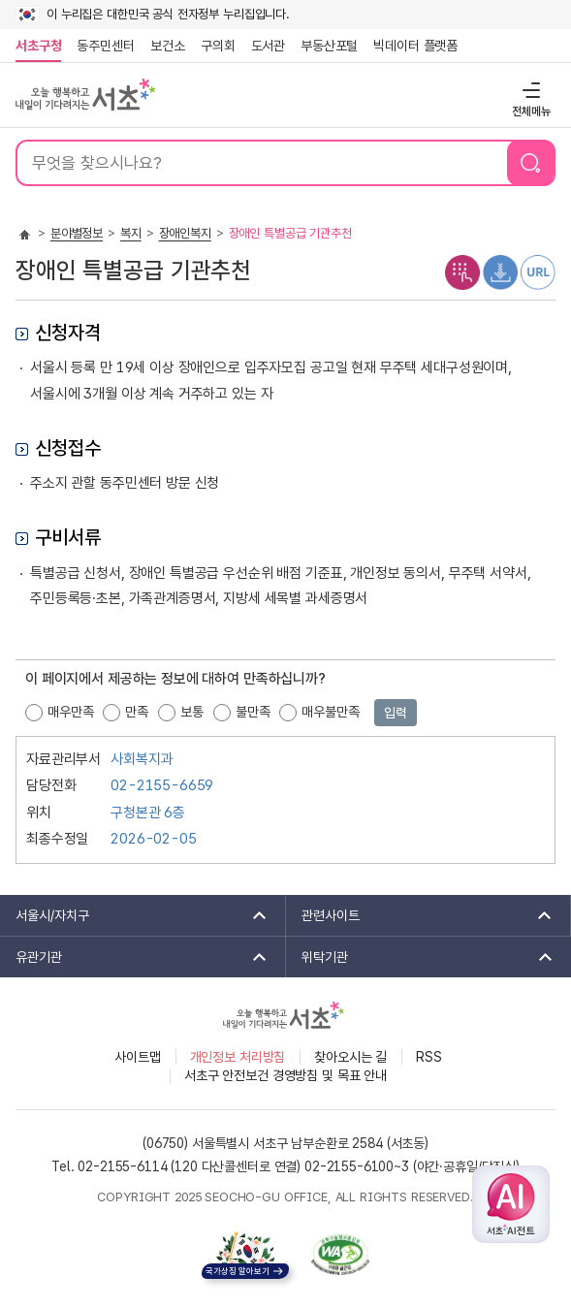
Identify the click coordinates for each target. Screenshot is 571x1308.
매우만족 (70, 711)
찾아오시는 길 (350, 1057)
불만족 (253, 711)
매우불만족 (330, 711)
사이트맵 (137, 1057)
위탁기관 (421, 957)
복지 (131, 233)
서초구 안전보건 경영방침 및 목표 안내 (285, 1075)
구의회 (218, 45)
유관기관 (135, 957)
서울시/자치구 (135, 915)
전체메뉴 (529, 90)
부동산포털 (329, 45)
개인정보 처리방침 (238, 1057)
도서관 (268, 45)
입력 (395, 712)
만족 (136, 711)
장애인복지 (185, 233)
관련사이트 (420, 915)
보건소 (167, 45)
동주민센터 (102, 45)
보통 (192, 711)
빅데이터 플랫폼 (415, 45)
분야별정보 (76, 233)
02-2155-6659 (162, 785)
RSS (429, 1057)
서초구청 (38, 45)
